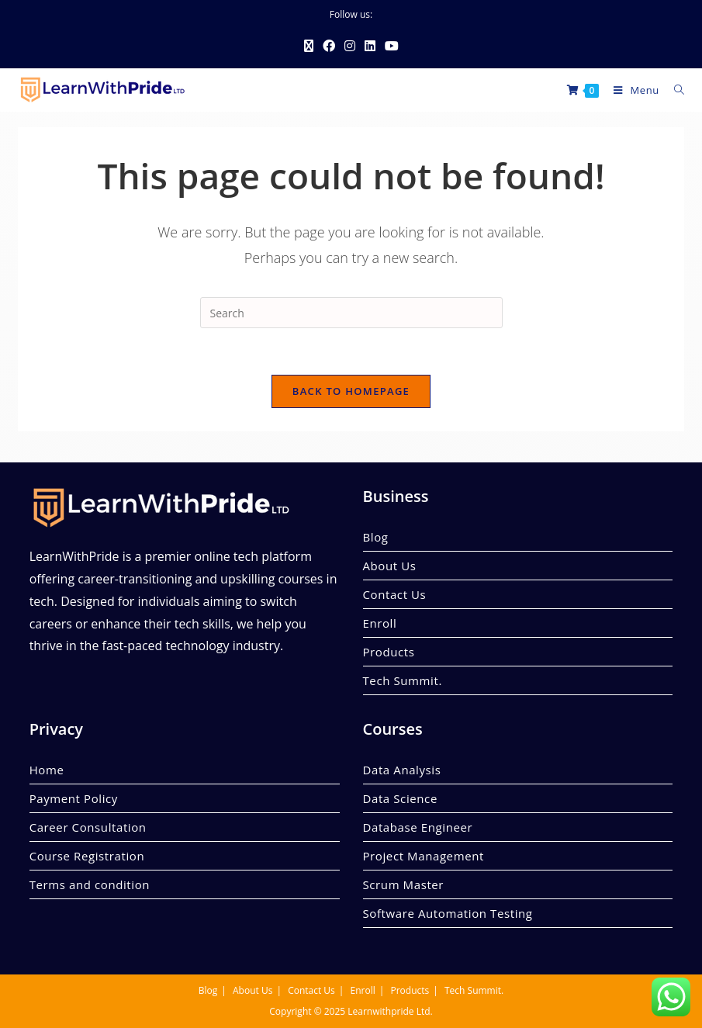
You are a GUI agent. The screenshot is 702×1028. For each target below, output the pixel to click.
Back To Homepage (351, 391)
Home (46, 769)
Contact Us (395, 594)
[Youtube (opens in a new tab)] (391, 46)
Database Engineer (418, 827)
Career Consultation (88, 827)
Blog (376, 537)
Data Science (400, 798)
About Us (390, 565)
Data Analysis (402, 769)
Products (389, 651)
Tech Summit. (402, 680)
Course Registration (87, 856)
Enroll (380, 623)
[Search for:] (673, 90)
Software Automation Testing (448, 913)
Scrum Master (403, 884)
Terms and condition (89, 884)
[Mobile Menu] (632, 90)
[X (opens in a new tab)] (308, 46)
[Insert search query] (351, 312)
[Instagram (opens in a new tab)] (350, 46)
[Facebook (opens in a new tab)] (329, 46)
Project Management (423, 856)
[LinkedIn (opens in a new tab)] (370, 46)
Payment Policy (73, 798)
